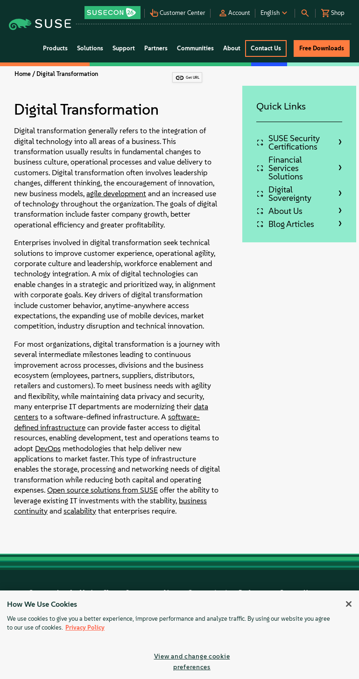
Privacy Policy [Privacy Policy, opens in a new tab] (85, 627)
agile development (116, 193)
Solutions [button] (90, 48)
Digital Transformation (67, 73)
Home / (24, 73)
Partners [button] (156, 48)
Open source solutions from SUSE (102, 490)
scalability (79, 511)
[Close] (348, 604)
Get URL (192, 77)
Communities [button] (195, 48)
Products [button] (55, 48)
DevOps (48, 448)
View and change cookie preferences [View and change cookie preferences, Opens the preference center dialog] (192, 661)
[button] (114, 9)
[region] (179, 634)
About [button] (231, 48)
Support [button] (124, 48)
